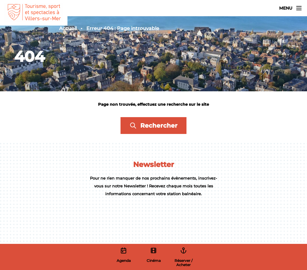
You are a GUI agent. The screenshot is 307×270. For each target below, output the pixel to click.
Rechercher (153, 125)
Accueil (68, 28)
